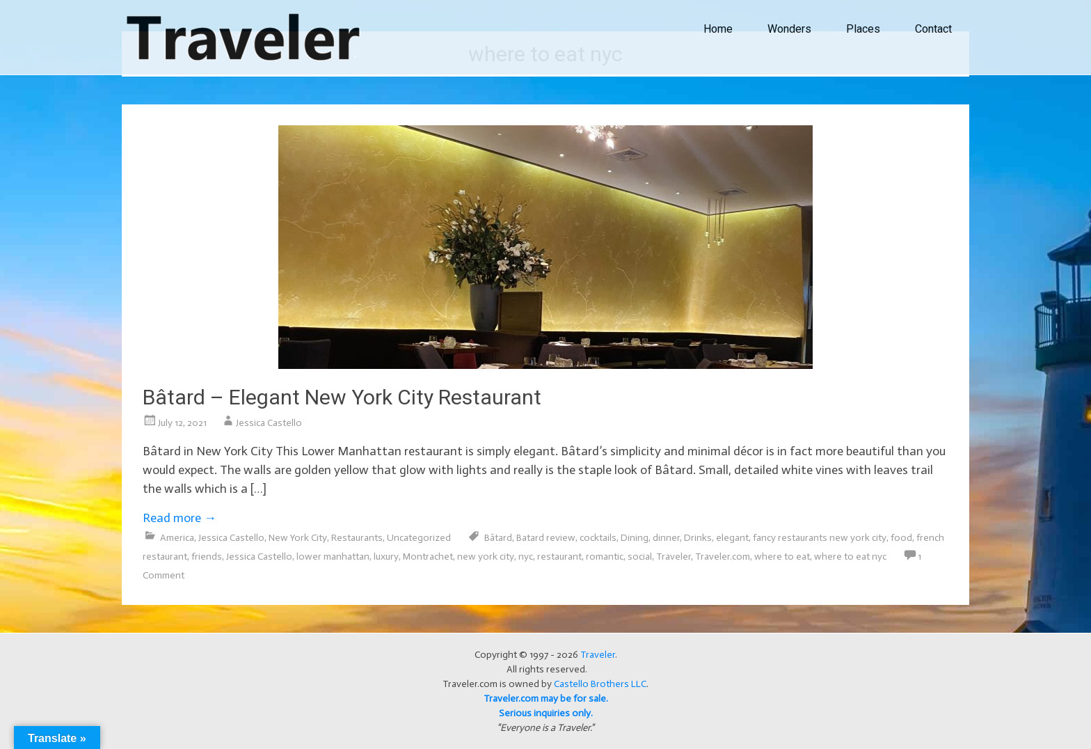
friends (206, 556)
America (177, 538)
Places (863, 29)
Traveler (673, 556)
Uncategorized (419, 538)
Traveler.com (722, 556)
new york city (485, 556)
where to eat (782, 556)
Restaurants (357, 538)
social (640, 556)
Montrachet (428, 556)
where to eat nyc (850, 556)
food (901, 538)
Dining (634, 538)
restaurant (559, 556)
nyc (525, 556)
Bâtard (498, 538)
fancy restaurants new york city (819, 538)
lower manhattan (332, 556)
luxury (386, 556)
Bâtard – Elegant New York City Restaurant (342, 397)
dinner (666, 538)
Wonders (789, 29)
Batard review (545, 538)
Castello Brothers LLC (600, 684)
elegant (732, 538)
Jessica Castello (269, 423)
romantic (604, 556)
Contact (933, 29)
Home (718, 29)
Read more (179, 518)
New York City (298, 538)
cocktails (598, 538)
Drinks (698, 538)
